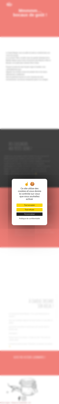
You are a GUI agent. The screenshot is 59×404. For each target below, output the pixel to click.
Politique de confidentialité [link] (29, 219)
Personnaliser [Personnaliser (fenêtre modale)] (29, 214)
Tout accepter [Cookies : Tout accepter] (29, 205)
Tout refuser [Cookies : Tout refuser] (29, 210)
